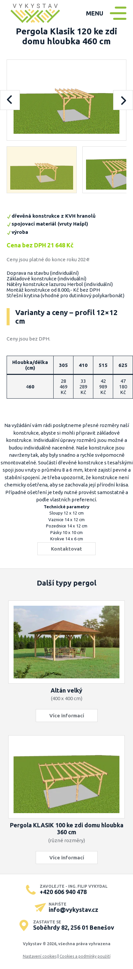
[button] (42, 169)
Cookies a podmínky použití (85, 956)
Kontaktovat (66, 549)
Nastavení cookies (40, 956)
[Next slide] (123, 100)
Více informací (66, 715)
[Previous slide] (10, 100)
